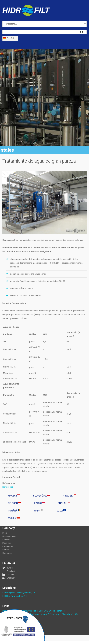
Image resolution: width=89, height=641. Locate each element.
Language (7, 477)
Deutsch (14, 503)
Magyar (14, 495)
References (7, 487)
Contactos (7, 553)
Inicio (4, 533)
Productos (6, 543)
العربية (61, 510)
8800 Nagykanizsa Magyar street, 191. (19, 593)
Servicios (6, 540)
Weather (10, 578)
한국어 (38, 510)
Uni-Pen (52, 611)
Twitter (10, 568)
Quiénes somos (9, 536)
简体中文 (14, 518)
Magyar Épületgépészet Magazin (55, 614)
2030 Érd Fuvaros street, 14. (14, 596)
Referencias (7, 546)
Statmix (5, 550)
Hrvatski (69, 495)
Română (14, 510)
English (64, 503)
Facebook (11, 571)
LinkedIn (10, 574)
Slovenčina (41, 495)
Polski (39, 503)
